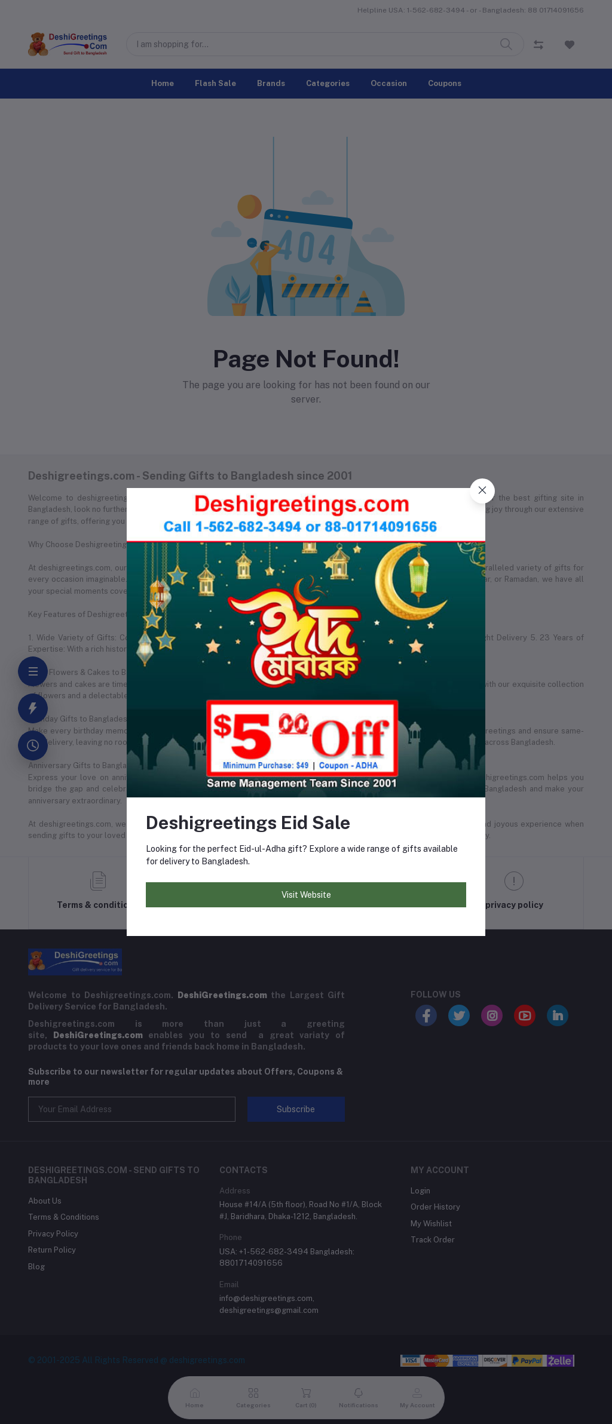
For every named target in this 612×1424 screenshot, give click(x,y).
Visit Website (306, 895)
